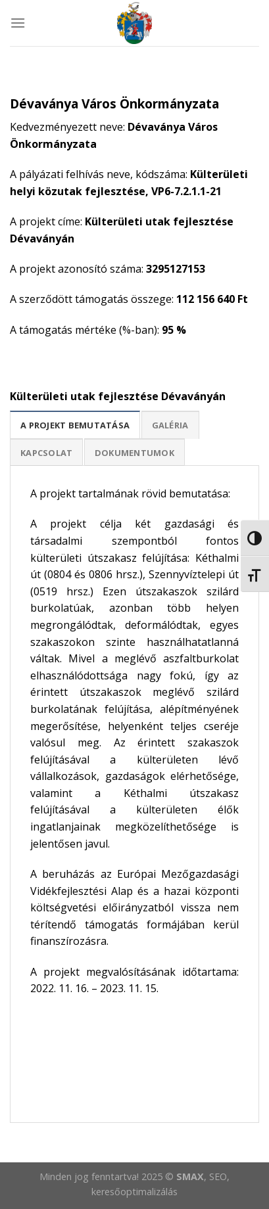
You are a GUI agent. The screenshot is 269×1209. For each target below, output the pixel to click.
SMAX (190, 1176)
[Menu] (18, 23)
